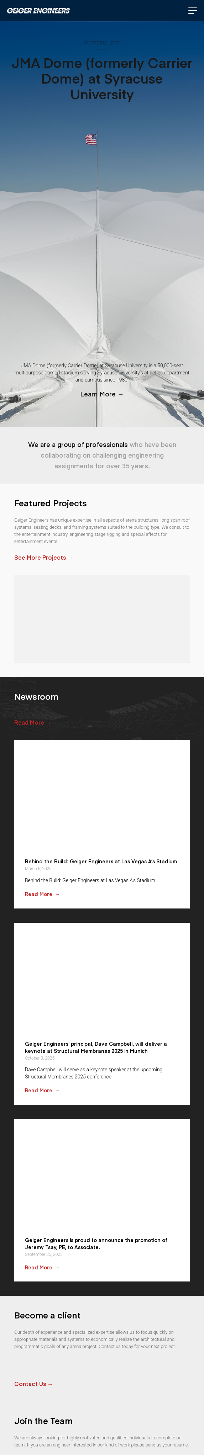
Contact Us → (33, 1383)
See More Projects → (43, 557)
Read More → (32, 722)
